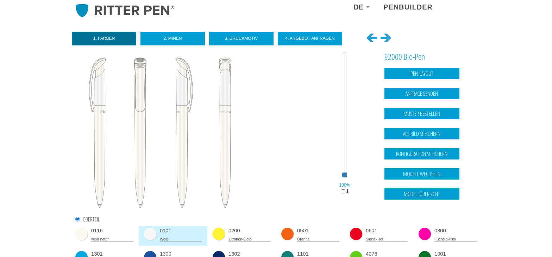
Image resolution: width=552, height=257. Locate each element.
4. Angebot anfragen (309, 38)
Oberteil (91, 219)
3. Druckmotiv (241, 38)
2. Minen (172, 38)
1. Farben (104, 38)
